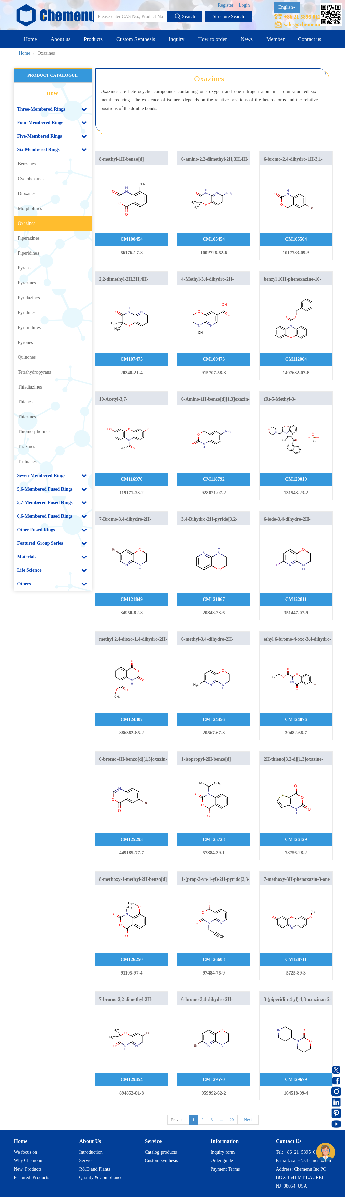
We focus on (26, 1152)
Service (86, 1160)
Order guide (222, 1160)
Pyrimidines (29, 327)
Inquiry (176, 39)
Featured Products (31, 1177)
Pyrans (24, 268)
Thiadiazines (30, 387)
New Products (28, 1169)
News (247, 39)
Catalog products (161, 1152)
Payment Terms (225, 1169)
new (52, 92)
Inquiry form (223, 1152)
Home (30, 39)
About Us (90, 1141)
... (221, 1119)
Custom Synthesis (135, 39)
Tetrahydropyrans (34, 372)
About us (60, 39)
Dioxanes (27, 193)
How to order (212, 39)
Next (248, 1119)
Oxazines (26, 223)
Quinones (27, 357)
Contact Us (289, 1141)
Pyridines (27, 312)
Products (93, 39)
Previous (178, 1119)
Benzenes (27, 163)
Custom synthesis (161, 1160)
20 (232, 1119)
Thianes (25, 401)
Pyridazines (29, 297)
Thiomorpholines (34, 431)
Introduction (91, 1152)
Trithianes (27, 461)
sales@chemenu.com (307, 24)
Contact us (309, 39)
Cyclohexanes (31, 178)
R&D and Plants (94, 1169)
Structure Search (228, 16)
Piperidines (28, 253)
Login (244, 5)
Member (275, 39)
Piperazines (29, 238)
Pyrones (25, 342)
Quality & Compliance (101, 1177)
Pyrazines (27, 282)
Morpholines (30, 208)
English (287, 7)
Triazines (26, 446)
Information (225, 1141)
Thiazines (27, 416)
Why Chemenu (28, 1160)
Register (225, 5)
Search (184, 16)
